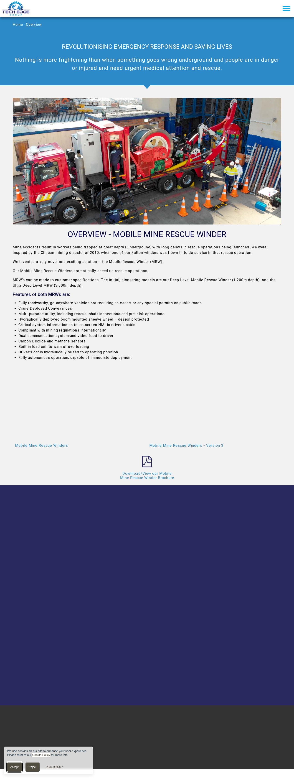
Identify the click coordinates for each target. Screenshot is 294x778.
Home (18, 24)
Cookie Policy (41, 755)
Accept (14, 767)
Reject (32, 767)
